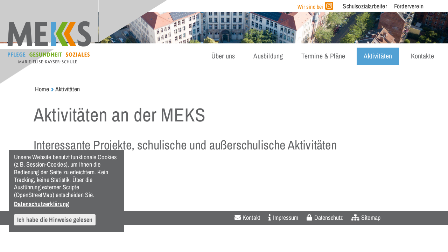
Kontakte (422, 56)
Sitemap (370, 217)
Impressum (286, 217)
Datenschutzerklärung (41, 204)
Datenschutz (328, 217)
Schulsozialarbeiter (365, 6)
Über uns (223, 56)
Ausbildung (268, 56)
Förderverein (409, 6)
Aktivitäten (378, 56)
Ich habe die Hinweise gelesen (54, 219)
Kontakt (251, 217)
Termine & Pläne (323, 56)
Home (42, 89)
